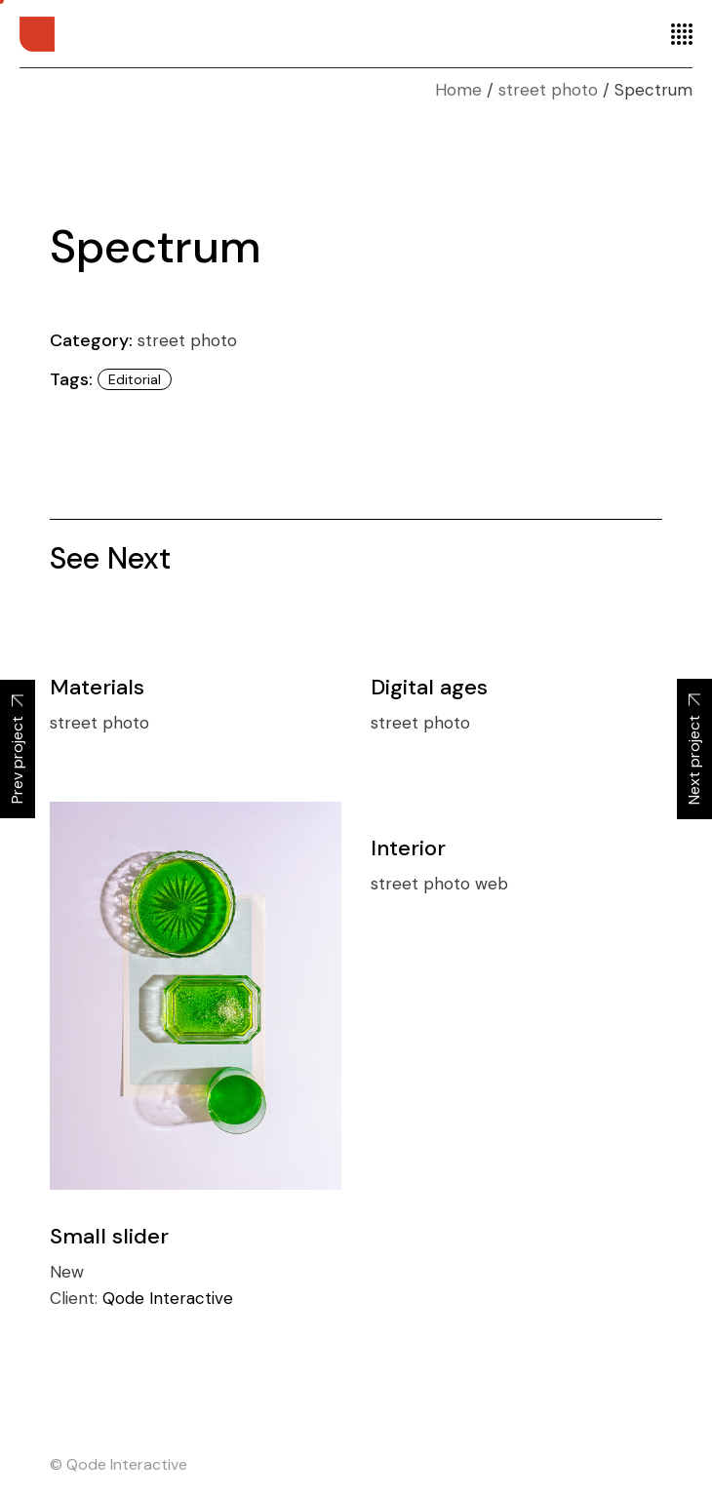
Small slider (109, 1236)
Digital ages (429, 687)
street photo (187, 340)
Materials (97, 687)
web (491, 883)
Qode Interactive (167, 1298)
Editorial (134, 379)
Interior (408, 848)
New (67, 1271)
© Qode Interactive (118, 1464)
